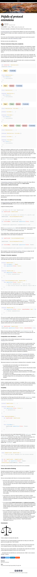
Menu (18, 1)
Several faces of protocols (7, 182)
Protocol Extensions (6, 31)
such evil (29, 346)
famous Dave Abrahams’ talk (19, 348)
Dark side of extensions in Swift (14, 38)
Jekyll (22, 572)
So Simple (25, 572)
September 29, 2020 (12, 24)
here (17, 251)
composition (25, 354)
